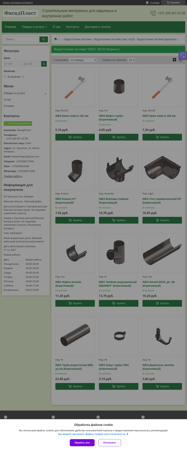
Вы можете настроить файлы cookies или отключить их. (92, 434)
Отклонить (109, 442)
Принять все (82, 442)
